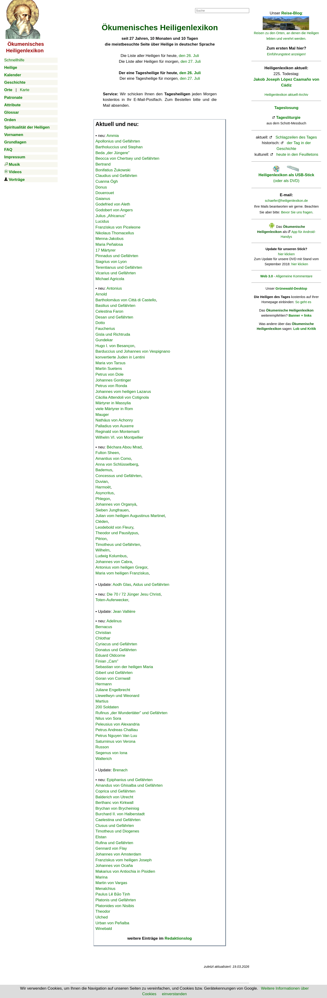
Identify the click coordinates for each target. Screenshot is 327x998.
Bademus (103, 470)
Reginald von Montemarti (117, 431)
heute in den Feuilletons (297, 154)
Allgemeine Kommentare (294, 276)
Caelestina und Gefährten (118, 820)
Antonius (114, 288)
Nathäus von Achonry (114, 420)
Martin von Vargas (111, 883)
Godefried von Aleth (112, 204)
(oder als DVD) (286, 175)
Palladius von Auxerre (114, 426)
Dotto (100, 323)
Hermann (103, 684)
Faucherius (105, 328)
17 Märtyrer (105, 250)
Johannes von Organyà (115, 504)
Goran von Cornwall (112, 678)
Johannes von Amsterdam (118, 854)
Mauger (102, 414)
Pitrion (101, 539)
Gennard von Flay (111, 848)
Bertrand (103, 164)
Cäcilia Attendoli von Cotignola (122, 397)
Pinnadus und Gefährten (116, 256)
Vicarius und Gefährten (115, 273)
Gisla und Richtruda (112, 334)
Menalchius (105, 888)
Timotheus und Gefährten (117, 544)
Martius (101, 701)
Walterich (103, 758)
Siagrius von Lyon (111, 261)
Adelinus (114, 621)
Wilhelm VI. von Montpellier (119, 437)
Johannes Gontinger (113, 380)
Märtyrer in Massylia (113, 403)
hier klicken (286, 254)
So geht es (303, 302)
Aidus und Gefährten (151, 584)
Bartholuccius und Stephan (119, 147)
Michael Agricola (109, 279)
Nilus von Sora (108, 718)
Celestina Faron (109, 311)
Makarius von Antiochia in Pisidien (125, 871)
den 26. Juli (189, 55)
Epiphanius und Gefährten (130, 780)
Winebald (103, 928)
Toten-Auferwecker (111, 600)
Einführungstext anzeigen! (286, 54)
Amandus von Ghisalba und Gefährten (129, 785)
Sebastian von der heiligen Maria (124, 667)
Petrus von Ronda (111, 386)
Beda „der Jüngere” (112, 153)
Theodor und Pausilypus (116, 533)
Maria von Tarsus (110, 363)
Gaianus (102, 198)
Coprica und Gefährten (115, 791)
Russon (102, 747)
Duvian (101, 481)
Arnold (101, 294)
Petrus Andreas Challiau (116, 730)
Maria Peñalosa (109, 244)
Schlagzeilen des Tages (296, 137)
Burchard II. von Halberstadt (120, 814)
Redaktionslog (178, 938)
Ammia (113, 135)
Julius (110, 216)
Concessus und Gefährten (118, 476)
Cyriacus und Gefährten (116, 644)
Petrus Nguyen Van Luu (116, 735)
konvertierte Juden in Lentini (120, 357)
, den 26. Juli (189, 73)
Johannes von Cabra (113, 562)
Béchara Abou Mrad (124, 447)
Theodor (102, 911)
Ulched (101, 917)
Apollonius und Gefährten (117, 141)
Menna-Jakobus (109, 238)
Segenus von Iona (111, 753)
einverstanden (174, 994)
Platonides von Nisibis (114, 906)
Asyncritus (104, 493)
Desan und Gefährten (114, 317)
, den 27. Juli (189, 78)
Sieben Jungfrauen (112, 510)
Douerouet (104, 193)
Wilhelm (102, 550)
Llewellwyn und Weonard (117, 695)
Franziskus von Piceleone (118, 227)
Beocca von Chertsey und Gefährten (127, 158)
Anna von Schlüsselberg (116, 464)
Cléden (101, 521)
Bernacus (103, 627)
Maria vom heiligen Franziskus (122, 573)
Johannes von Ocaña (114, 865)
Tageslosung (286, 108)
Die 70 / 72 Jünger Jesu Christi (134, 594)
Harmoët (103, 487)
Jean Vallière (124, 611)
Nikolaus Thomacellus (114, 233)
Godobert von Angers (114, 210)
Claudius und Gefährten (116, 175)
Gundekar (104, 340)
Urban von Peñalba (112, 923)
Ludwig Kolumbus (111, 556)
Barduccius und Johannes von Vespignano (132, 351)
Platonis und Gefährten (115, 900)
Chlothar (102, 638)
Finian (106, 661)
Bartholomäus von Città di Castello (125, 300)
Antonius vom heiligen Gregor (121, 567)
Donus (101, 187)
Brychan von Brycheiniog (117, 808)
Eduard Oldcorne (110, 655)
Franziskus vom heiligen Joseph (123, 860)
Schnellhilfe (14, 60)
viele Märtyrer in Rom (114, 409)
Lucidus (102, 221)
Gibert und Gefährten (114, 672)
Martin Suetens (108, 368)
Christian (103, 632)
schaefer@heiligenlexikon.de (286, 200)
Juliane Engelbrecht (112, 690)
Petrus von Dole (109, 374)
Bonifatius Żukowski (112, 170)
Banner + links (299, 315)
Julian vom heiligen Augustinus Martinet (130, 516)
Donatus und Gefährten (116, 650)
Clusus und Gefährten (114, 825)
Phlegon (102, 499)
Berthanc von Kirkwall (114, 802)
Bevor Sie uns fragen (296, 212)
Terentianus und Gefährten (118, 267)
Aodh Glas (122, 584)
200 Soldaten (107, 707)
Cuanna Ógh (106, 181)
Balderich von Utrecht (114, 797)
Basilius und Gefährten (115, 305)
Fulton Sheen (107, 453)
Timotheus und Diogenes (117, 831)
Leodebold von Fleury (114, 527)
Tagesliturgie (288, 117)
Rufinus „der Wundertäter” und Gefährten (131, 713)
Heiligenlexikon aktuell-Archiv (286, 94)
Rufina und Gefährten (114, 843)
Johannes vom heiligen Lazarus (123, 391)
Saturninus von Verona (115, 741)
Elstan (100, 837)
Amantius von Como (113, 458)
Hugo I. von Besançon (114, 346)
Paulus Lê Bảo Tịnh (112, 894)
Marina (101, 877)
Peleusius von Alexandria (117, 724)
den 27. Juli (190, 61)
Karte (24, 90)
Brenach (120, 770)
